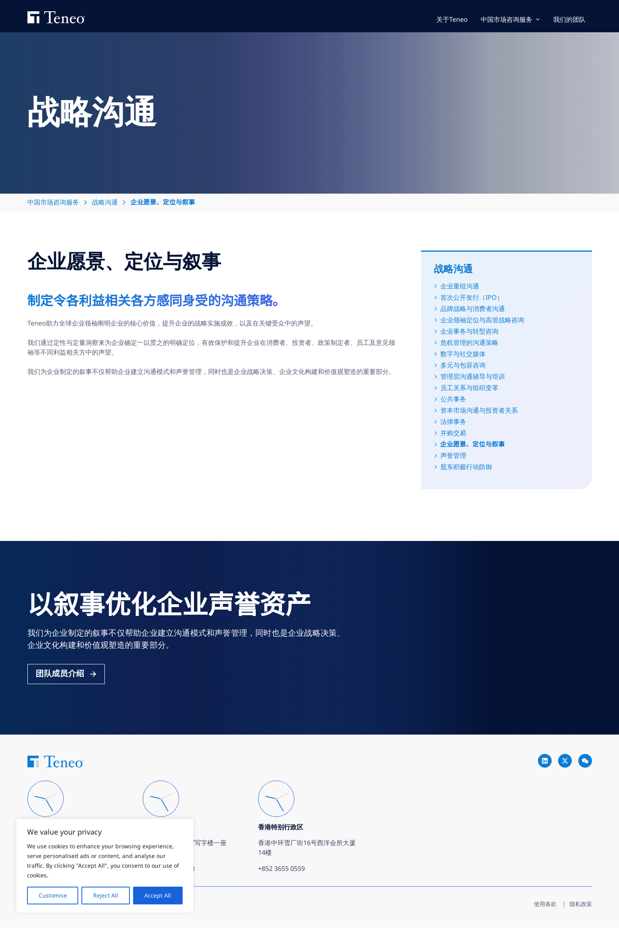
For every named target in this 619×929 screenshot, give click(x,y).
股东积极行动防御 (466, 467)
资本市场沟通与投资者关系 (479, 411)
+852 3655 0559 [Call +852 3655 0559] (281, 870)
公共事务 (453, 399)
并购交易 (453, 433)
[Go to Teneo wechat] (585, 763)
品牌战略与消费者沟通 (472, 309)
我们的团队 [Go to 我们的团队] (569, 20)
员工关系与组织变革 (469, 388)
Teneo (64, 16)
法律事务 (453, 422)
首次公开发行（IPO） (471, 298)
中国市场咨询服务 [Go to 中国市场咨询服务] (506, 20)
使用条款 (545, 905)
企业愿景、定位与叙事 (472, 444)
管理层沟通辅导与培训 (472, 377)
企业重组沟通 (459, 286)
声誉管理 (453, 456)
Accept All (157, 895)
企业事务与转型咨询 (469, 332)
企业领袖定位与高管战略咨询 (482, 320)
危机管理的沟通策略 (469, 343)
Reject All (105, 895)
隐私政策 (580, 905)
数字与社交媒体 (463, 354)
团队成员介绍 (60, 674)
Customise (53, 895)
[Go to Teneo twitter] (565, 763)
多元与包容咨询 (463, 365)
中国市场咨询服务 (53, 202)
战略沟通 (105, 202)
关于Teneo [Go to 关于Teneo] (452, 20)
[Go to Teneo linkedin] (545, 763)
